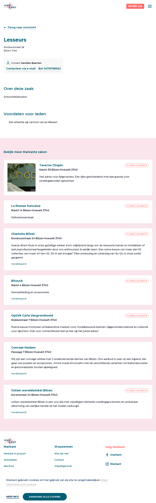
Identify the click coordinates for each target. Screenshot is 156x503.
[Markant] (10, 6)
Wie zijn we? (61, 453)
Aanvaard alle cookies (45, 496)
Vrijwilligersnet (63, 466)
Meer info (12, 496)
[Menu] (149, 6)
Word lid (9, 466)
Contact (59, 459)
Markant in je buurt (15, 453)
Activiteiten (10, 459)
